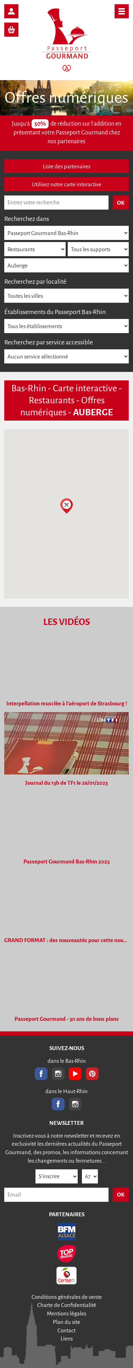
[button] (66, 506)
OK (120, 1195)
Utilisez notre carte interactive (66, 184)
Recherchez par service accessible (48, 342)
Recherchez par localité (35, 281)
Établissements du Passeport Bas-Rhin (55, 311)
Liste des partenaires (66, 166)
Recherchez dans (26, 218)
